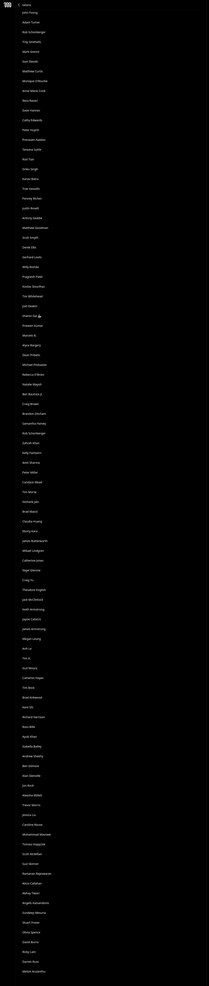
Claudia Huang (32, 521)
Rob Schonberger (34, 32)
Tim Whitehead (32, 296)
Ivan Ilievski (30, 61)
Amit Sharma (31, 463)
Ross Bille (28, 727)
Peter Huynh (30, 130)
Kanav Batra (30, 179)
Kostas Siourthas (33, 286)
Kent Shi (27, 707)
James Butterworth (35, 541)
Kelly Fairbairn (32, 453)
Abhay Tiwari (31, 893)
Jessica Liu (29, 815)
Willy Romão (30, 267)
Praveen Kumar (32, 326)
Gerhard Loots (32, 257)
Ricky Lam (29, 952)
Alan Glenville (31, 776)
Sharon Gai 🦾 (31, 316)
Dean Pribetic (31, 355)
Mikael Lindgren (33, 551)
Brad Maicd (30, 511)
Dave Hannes (31, 110)
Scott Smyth (30, 238)
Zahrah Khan (31, 443)
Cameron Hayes (33, 678)
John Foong (30, 12)
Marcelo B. (29, 335)
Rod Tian (28, 159)
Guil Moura (29, 668)
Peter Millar (30, 472)
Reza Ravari (30, 101)
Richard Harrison (33, 717)
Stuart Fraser (31, 922)
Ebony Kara (30, 531)
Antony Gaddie (32, 218)
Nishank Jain (30, 502)
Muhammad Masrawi (36, 834)
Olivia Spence (31, 932)
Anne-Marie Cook (34, 91)
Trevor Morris (31, 805)
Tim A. (26, 658)
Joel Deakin (29, 306)
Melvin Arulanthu (34, 971)
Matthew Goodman (35, 228)
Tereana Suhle (31, 149)
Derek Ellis (29, 247)
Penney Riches (32, 198)
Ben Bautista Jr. (32, 394)
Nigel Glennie (31, 570)
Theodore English (34, 590)
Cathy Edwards (32, 120)
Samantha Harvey (34, 423)
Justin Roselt (30, 208)
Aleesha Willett (32, 795)
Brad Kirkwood (32, 697)
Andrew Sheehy (32, 756)
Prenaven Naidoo (34, 140)
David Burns (30, 942)
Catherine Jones (32, 560)
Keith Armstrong (33, 609)
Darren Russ (30, 962)
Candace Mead (32, 482)
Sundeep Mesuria (34, 913)
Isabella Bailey (31, 746)
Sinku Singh (30, 169)
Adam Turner (31, 22)
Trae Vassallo (31, 189)
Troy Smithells (31, 42)
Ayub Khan (29, 737)
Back (19, 5)
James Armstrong (34, 629)
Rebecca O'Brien (33, 375)
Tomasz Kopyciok (33, 844)
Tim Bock (28, 688)
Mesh (7, 4)
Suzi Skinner (30, 864)
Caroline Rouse (32, 825)
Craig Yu (27, 580)
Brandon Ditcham (34, 414)
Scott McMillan (32, 854)
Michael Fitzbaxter (34, 365)
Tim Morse (29, 492)
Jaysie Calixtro (31, 619)
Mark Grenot (30, 52)
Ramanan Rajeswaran (36, 874)
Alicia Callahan (32, 883)
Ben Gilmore (30, 766)
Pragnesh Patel (32, 277)
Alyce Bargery (31, 345)
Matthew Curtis (32, 71)
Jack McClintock (32, 600)
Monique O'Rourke (35, 81)
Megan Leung (31, 639)
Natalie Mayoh (32, 384)
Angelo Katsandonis (35, 903)
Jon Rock (28, 785)
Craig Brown (30, 404)
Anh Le (27, 648)
